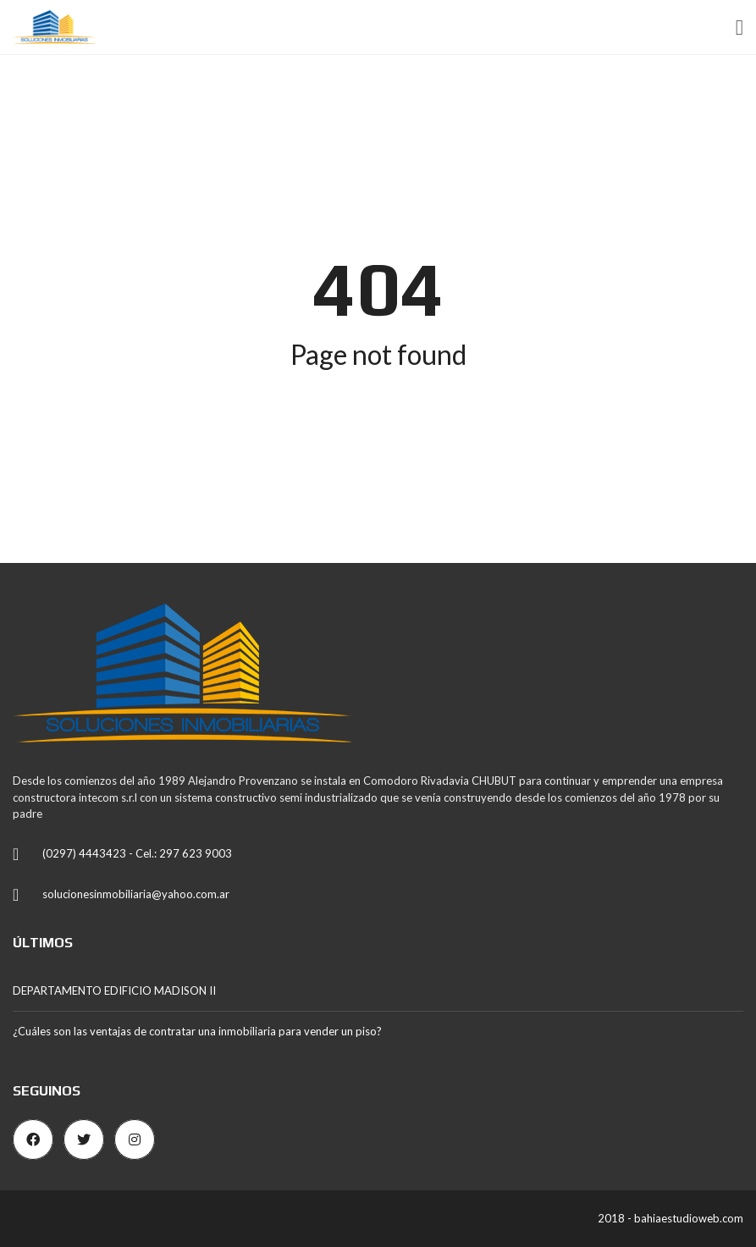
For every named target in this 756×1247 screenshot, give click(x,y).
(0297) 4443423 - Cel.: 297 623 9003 (137, 853)
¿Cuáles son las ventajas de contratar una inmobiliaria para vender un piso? (197, 1031)
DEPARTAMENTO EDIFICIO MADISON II (114, 990)
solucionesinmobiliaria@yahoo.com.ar (135, 894)
